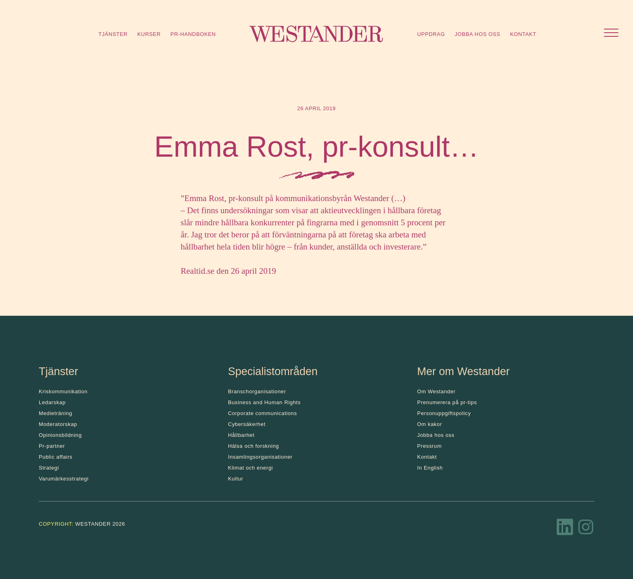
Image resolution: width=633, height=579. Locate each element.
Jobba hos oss (477, 34)
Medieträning (55, 413)
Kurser (149, 34)
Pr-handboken (193, 34)
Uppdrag (431, 34)
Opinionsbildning (60, 435)
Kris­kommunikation (63, 391)
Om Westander (436, 391)
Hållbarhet (241, 435)
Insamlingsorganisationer (260, 457)
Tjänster (113, 34)
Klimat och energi (250, 468)
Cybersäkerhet (247, 424)
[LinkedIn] (565, 529)
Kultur (235, 479)
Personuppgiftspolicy (444, 413)
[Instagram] (585, 529)
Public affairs (55, 457)
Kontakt (523, 34)
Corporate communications (262, 413)
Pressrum (429, 446)
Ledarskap (52, 402)
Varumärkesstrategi (63, 479)
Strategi (49, 468)
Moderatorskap (58, 424)
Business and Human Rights (264, 402)
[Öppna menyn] (611, 34)
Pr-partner (52, 446)
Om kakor (429, 424)
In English (430, 468)
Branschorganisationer (257, 391)
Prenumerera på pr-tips (447, 402)
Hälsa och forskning (253, 446)
